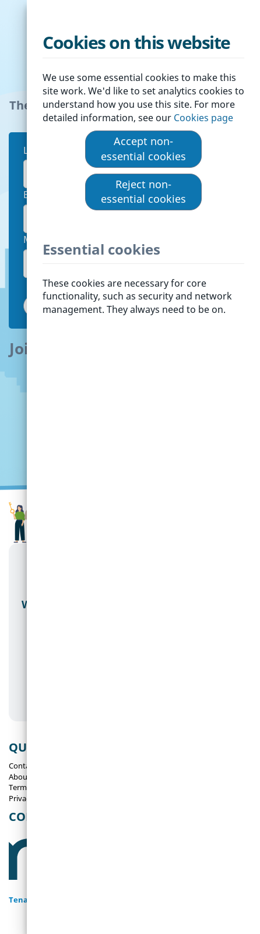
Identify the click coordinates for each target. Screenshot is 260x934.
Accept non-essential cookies (143, 148)
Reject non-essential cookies (143, 191)
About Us (25, 776)
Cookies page (205, 117)
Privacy (21, 798)
